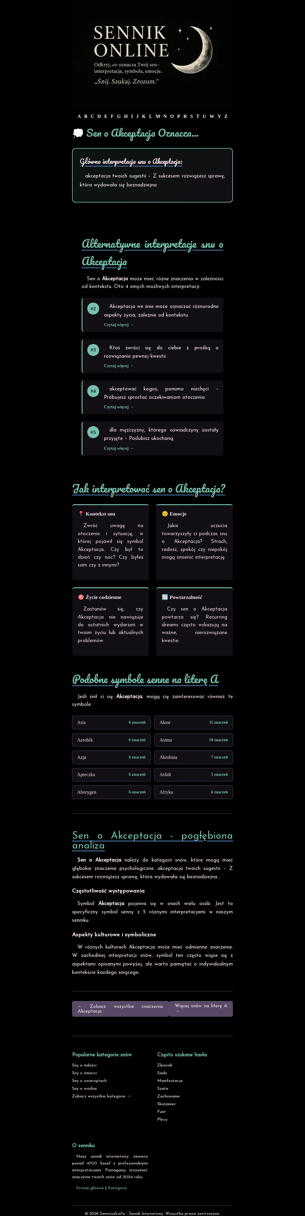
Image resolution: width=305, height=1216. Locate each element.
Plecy (162, 1119)
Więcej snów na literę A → (201, 1009)
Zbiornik (164, 1065)
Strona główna (90, 1188)
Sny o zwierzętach (89, 1081)
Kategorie (117, 1188)
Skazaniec (166, 1104)
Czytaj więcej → (119, 324)
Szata (162, 1088)
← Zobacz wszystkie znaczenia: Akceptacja (121, 1009)
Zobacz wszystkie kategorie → (101, 1096)
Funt (161, 1112)
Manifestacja (170, 1081)
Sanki (162, 1073)
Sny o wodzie (84, 1088)
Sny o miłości (84, 1065)
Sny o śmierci (84, 1073)
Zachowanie (168, 1096)
